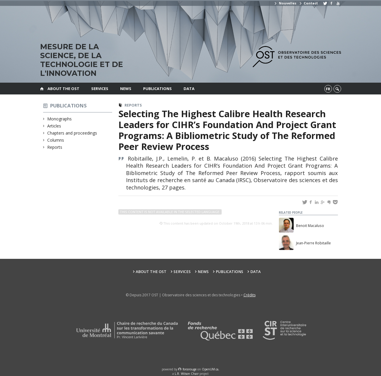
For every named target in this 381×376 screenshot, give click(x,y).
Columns (56, 140)
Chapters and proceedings (72, 133)
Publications (157, 88)
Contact (308, 3)
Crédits (249, 294)
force (190, 369)
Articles (54, 126)
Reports (55, 147)
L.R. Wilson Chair (187, 374)
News (125, 88)
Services (99, 88)
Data (189, 88)
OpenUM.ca (210, 369)
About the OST (63, 88)
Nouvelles (285, 3)
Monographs (60, 119)
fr (328, 88)
